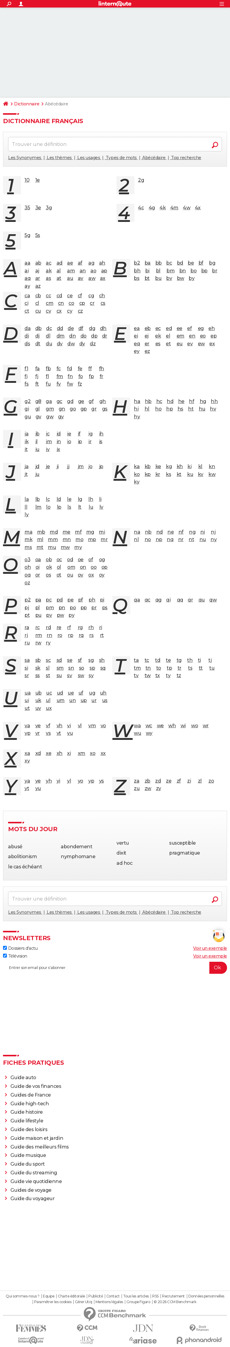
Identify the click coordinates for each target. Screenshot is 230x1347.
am (71, 271)
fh (101, 368)
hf (191, 401)
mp (92, 539)
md (54, 532)
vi (69, 725)
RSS (155, 1296)
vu (70, 733)
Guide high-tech (29, 1103)
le (69, 499)
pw (60, 615)
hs (180, 409)
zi (189, 781)
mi (102, 532)
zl (200, 781)
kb (148, 466)
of (90, 559)
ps (105, 607)
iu (37, 449)
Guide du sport (27, 1164)
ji (58, 466)
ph (92, 600)
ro (60, 635)
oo (93, 567)
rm (38, 635)
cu (38, 311)
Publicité (95, 1296)
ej (147, 336)
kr (157, 474)
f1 (26, 368)
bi (147, 271)
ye (38, 781)
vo (103, 725)
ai (26, 271)
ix (58, 449)
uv (38, 708)
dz (93, 344)
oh (28, 567)
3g (49, 207)
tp (169, 668)
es (158, 344)
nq (170, 539)
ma (28, 532)
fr (101, 376)
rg (80, 627)
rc (37, 627)
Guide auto (23, 1077)
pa (38, 600)
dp (94, 336)
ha (137, 401)
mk (28, 539)
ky (136, 482)
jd (37, 466)
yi (58, 781)
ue (71, 693)
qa (137, 600)
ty (168, 675)
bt (147, 278)
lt (79, 507)
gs (105, 409)
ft (37, 384)
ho (158, 409)
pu (38, 615)
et (168, 344)
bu (158, 278)
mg (90, 532)
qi (168, 600)
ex (212, 344)
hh (214, 401)
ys (101, 781)
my (78, 547)
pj (27, 607)
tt (201, 668)
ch (102, 295)
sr (27, 675)
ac (48, 263)
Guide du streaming (33, 1173)
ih (101, 434)
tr (179, 668)
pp (84, 607)
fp (91, 376)
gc (59, 401)
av (80, 278)
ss (37, 675)
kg (169, 466)
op (105, 567)
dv (60, 344)
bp (204, 271)
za (136, 781)
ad (60, 263)
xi (69, 753)
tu (211, 668)
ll (26, 507)
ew (201, 344)
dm (61, 336)
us (105, 700)
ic (47, 434)
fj (36, 376)
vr (37, 733)
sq (103, 668)
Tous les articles (136, 1296)
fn (70, 376)
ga (49, 401)
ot (59, 575)
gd (70, 401)
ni (202, 532)
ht (190, 409)
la (27, 499)
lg (80, 499)
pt (27, 615)
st (48, 675)
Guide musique (28, 1155)
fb (48, 368)
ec (158, 328)
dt (37, 344)
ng (192, 532)
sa (27, 660)
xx (103, 753)
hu (202, 409)
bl (158, 271)
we (160, 725)
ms (28, 547)
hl (147, 409)
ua (28, 693)
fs (26, 384)
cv (48, 311)
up (84, 700)
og (102, 559)
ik (26, 441)
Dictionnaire (26, 104)
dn (72, 336)
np (159, 539)
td (157, 660)
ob (49, 559)
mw (65, 547)
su (59, 675)
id (59, 434)
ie (69, 434)
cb (38, 295)
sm (60, 668)
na (137, 532)
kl (200, 466)
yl (69, 781)
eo (203, 336)
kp (148, 474)
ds (27, 344)
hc (159, 401)
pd (60, 600)
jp (101, 466)
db (38, 328)
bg (212, 263)
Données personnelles (206, 1296)
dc (49, 328)
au (70, 278)
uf (80, 693)
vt (59, 733)
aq (28, 278)
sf (80, 660)
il (36, 441)
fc (59, 368)
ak (49, 271)
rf (69, 627)
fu (48, 384)
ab (38, 263)
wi (183, 725)
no (148, 539)
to (158, 668)
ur (93, 700)
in (59, 441)
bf (201, 263)
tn (148, 668)
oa (38, 559)
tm (137, 668)
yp (91, 781)
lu (91, 507)
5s (37, 235)
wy (149, 733)
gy (61, 416)
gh (102, 401)
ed (169, 328)
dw (71, 344)
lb (37, 499)
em (180, 336)
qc (147, 600)
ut (27, 708)
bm (171, 271)
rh (91, 627)
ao (93, 271)
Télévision (15, 956)
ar (37, 278)
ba (148, 263)
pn (62, 607)
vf (48, 725)
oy (102, 575)
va (27, 725)
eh (211, 328)
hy (137, 416)
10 (27, 180)
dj (37, 336)
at (59, 278)
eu (180, 344)
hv (213, 409)
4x (198, 207)
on (83, 567)
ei (136, 336)
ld (59, 499)
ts (190, 668)
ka (137, 466)
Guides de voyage (31, 1190)
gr (93, 409)
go (73, 409)
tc (147, 660)
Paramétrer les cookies (52, 1302)
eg (201, 328)
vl (80, 725)
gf (91, 401)
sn (71, 668)
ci (26, 303)
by (191, 278)
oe (81, 559)
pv (49, 615)
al (59, 271)
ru (27, 643)
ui (27, 700)
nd (159, 532)
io (69, 441)
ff (90, 368)
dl (48, 336)
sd (59, 660)
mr (104, 539)
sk (37, 668)
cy (69, 311)
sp (92, 668)
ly (26, 514)
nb (148, 532)
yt (27, 788)
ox (91, 575)
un (72, 700)
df (80, 328)
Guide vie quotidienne (36, 1181)
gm (50, 409)
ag (91, 263)
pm (50, 607)
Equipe (48, 1296)
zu (137, 788)
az (38, 286)
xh (60, 753)
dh (103, 328)
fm (60, 376)
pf (80, 600)
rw (38, 643)
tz (179, 675)
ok (49, 567)
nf (181, 532)
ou (70, 575)
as (48, 278)
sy (91, 675)
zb (147, 781)
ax (102, 278)
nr (181, 539)
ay (27, 286)
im (49, 441)
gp (84, 409)
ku (190, 474)
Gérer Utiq (83, 1302)
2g (141, 180)
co (71, 303)
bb (158, 263)
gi (27, 409)
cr (92, 303)
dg (92, 328)
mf (78, 532)
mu (52, 547)
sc (48, 660)
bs (136, 278)
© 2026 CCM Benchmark (175, 1302)
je (48, 466)
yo (80, 781)
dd (60, 328)
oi (38, 567)
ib (37, 434)
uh (103, 693)
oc (59, 559)
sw (81, 675)
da (28, 328)
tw (148, 675)
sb (38, 660)
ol (59, 567)
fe (80, 368)
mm (53, 539)
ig (90, 434)
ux (49, 708)
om (71, 567)
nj (213, 532)
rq (81, 635)
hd (170, 401)
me (66, 532)
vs (48, 733)
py (71, 615)
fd (69, 368)
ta (136, 660)
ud (60, 693)
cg (91, 295)
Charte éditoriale (71, 1296)
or (37, 575)
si (26, 668)
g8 (38, 401)
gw (49, 416)
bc (169, 263)
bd (180, 263)
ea (137, 328)
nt (191, 539)
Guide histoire (26, 1112)
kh (180, 466)
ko (137, 474)
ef (189, 328)
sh (102, 660)
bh (137, 271)
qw (213, 600)
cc (48, 295)
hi (136, 409)
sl (47, 668)
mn (67, 539)
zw (148, 788)
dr (104, 336)
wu (137, 733)
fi (26, 376)
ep (214, 336)
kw (211, 474)
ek (158, 336)
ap (104, 271)
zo (211, 781)
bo (193, 271)
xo (92, 753)
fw (70, 384)
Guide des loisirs (29, 1129)
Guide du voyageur (32, 1198)
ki (189, 466)
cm (49, 303)
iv (47, 449)
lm (38, 507)
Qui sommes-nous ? (23, 1296)
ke (158, 466)
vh (60, 725)
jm (81, 466)
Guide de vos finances (35, 1086)
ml (40, 539)
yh (49, 781)
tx (157, 675)
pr (93, 607)
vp (27, 733)
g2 (28, 401)
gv (38, 416)
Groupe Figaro (138, 1302)
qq (180, 600)
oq (28, 575)
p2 (28, 600)
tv (136, 675)
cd (59, 295)
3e (38, 207)
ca (27, 295)
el (168, 336)
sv (69, 675)
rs (91, 635)
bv (169, 278)
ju (37, 474)
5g (27, 235)
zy (158, 788)
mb (41, 532)
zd (158, 781)
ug (92, 693)
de (71, 328)
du (49, 344)
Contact (113, 1296)
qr (190, 600)
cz (80, 311)
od (70, 559)
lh (90, 499)
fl (47, 376)
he (181, 401)
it (26, 449)
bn (182, 271)
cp (82, 303)
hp (169, 409)
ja (26, 466)
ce (69, 295)
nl (136, 539)
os (48, 575)
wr (206, 725)
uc (49, 693)
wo (194, 725)
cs (103, 303)
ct (27, 311)
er (147, 344)
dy (82, 344)
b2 (137, 263)
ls (69, 507)
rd (48, 627)
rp (70, 635)
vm (92, 725)
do (84, 336)
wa (137, 725)
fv (59, 384)
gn (62, 409)
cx (59, 311)
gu (28, 416)
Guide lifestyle (26, 1121)
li (100, 499)
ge (81, 401)
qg (158, 600)
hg (203, 401)
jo (90, 466)
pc (49, 600)
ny (214, 539)
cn (61, 303)
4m (174, 207)
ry (48, 643)
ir (89, 441)
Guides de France (30, 1095)
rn (49, 635)
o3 (27, 559)
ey (136, 351)
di (27, 336)
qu (202, 600)
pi (102, 600)
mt (40, 547)
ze (168, 781)
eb (148, 328)
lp (59, 507)
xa (27, 753)
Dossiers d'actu (20, 948)
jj (68, 466)
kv (200, 474)
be (191, 263)
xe (48, 753)
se (69, 660)
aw (91, 278)
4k (163, 207)
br (214, 271)
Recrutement (173, 1296)
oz (27, 583)
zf (179, 781)
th (190, 660)
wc (149, 725)
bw (180, 278)
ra (27, 627)
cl (37, 303)
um (61, 700)
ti (199, 660)
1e (37, 180)
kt (179, 474)
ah (102, 263)
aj (37, 271)
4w (186, 207)
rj (26, 635)
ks (168, 474)
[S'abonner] (115, 968)
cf (80, 295)
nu (202, 539)
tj (209, 660)
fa (37, 368)
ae (70, 263)
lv (101, 507)
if (79, 434)
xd (38, 753)
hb (148, 401)
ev (190, 344)
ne (170, 532)
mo (79, 539)
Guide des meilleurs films (39, 1147)
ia (26, 434)
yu (38, 788)
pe (70, 600)
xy (27, 761)
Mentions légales (109, 1302)
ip (80, 441)
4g (152, 207)
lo (48, 507)
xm (81, 753)
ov (80, 575)
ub (38, 693)
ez (147, 351)
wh (172, 725)
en (192, 336)
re (59, 627)
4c (141, 207)
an (83, 271)
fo (80, 376)
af (80, 263)
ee (179, 328)
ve (38, 725)
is (100, 441)
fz (80, 384)
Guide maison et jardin (36, 1138)
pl (37, 607)
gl (37, 409)
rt (102, 635)
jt (26, 474)
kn (212, 466)
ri (100, 627)
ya (27, 781)
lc (48, 499)
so (81, 668)
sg (91, 660)
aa (27, 263)
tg (179, 660)
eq (137, 344)
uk (38, 700)
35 (27, 207)
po (73, 607)
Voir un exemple (210, 948)
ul (48, 700)
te (168, 660)
